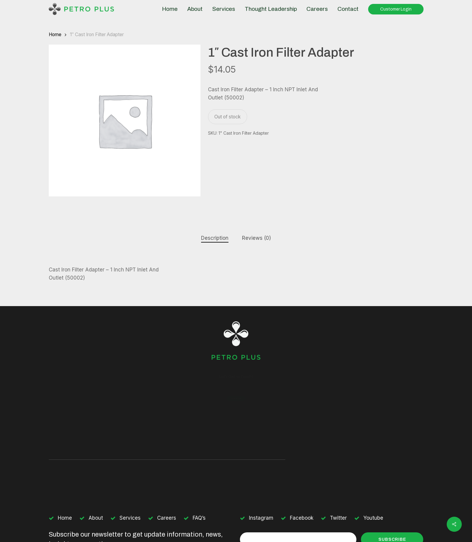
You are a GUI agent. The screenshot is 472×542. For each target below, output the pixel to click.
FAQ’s (199, 518)
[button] (236, 398)
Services (130, 518)
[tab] (214, 238)
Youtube (373, 518)
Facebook (301, 518)
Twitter (338, 518)
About (95, 518)
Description (214, 238)
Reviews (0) (256, 238)
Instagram (261, 518)
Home (55, 34)
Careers (166, 518)
